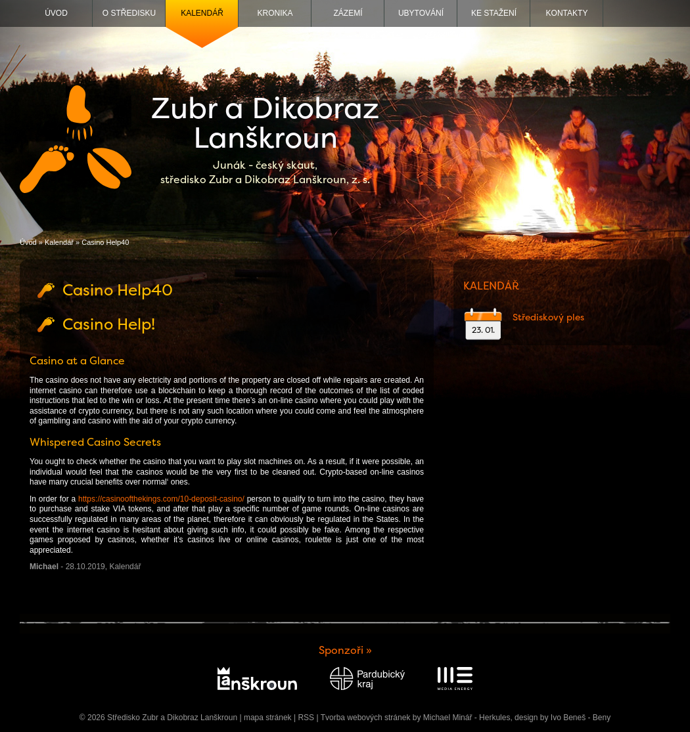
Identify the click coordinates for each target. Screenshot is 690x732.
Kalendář (202, 13)
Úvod (56, 13)
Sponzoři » (345, 650)
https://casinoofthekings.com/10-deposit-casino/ (161, 499)
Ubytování (421, 13)
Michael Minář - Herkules (467, 717)
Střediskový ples (548, 317)
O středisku (129, 13)
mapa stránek (268, 717)
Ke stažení (494, 13)
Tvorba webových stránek (366, 717)
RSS (306, 717)
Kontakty (567, 13)
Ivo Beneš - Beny (580, 717)
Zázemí (348, 13)
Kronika (274, 13)
